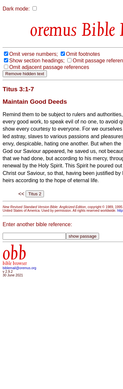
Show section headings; (37, 60)
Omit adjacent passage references (49, 67)
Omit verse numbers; (33, 54)
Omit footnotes (83, 54)
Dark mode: (16, 8)
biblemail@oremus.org (19, 268)
